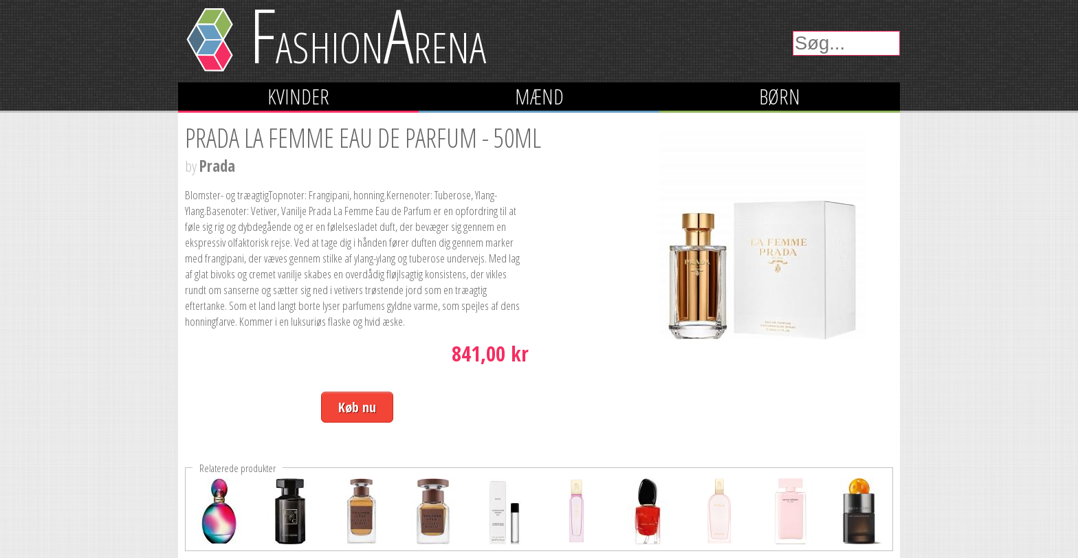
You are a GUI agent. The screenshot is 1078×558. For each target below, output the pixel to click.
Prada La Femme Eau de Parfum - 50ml (363, 137)
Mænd (539, 96)
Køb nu (357, 407)
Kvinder (298, 96)
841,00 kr (490, 353)
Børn (779, 96)
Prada (217, 166)
